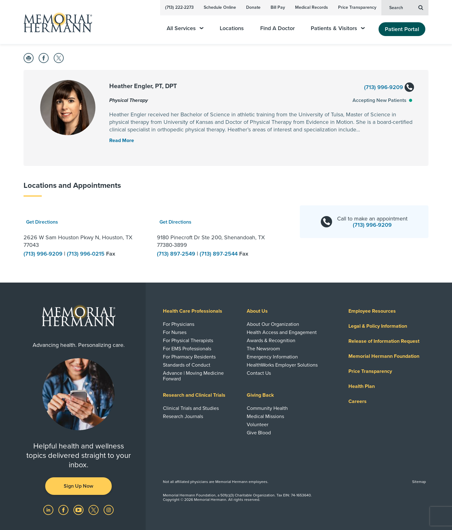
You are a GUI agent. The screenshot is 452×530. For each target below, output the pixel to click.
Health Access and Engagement (282, 332)
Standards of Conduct (186, 365)
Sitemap (419, 482)
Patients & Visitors (338, 28)
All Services (185, 28)
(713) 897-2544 (219, 253)
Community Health (267, 408)
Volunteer (257, 424)
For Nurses (174, 332)
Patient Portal (402, 29)
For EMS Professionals (187, 349)
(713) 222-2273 (179, 7)
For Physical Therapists (188, 340)
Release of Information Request (383, 341)
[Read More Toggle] (121, 140)
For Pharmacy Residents (189, 357)
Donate (253, 7)
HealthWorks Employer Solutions (282, 365)
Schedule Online (220, 7)
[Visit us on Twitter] (94, 509)
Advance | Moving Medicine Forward (193, 376)
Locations (232, 28)
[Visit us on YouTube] (79, 509)
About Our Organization (273, 324)
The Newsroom (263, 349)
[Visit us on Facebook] (64, 509)
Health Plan (361, 386)
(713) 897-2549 (177, 253)
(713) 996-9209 (388, 87)
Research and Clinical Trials (194, 395)
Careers (357, 401)
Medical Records (311, 7)
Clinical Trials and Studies (191, 408)
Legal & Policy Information (377, 326)
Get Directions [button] (42, 222)
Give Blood (259, 433)
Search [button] (406, 7)
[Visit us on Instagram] (109, 509)
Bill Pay (278, 7)
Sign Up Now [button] (78, 486)
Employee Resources (372, 311)
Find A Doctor (277, 28)
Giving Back (260, 395)
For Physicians (178, 324)
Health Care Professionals (192, 311)
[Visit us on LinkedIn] (49, 509)
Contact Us (259, 373)
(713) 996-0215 (86, 253)
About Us (257, 311)
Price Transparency (357, 7)
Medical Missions (265, 416)
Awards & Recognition (271, 340)
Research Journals (183, 416)
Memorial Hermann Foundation (383, 356)
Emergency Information (272, 357)
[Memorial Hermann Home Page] (55, 22)
